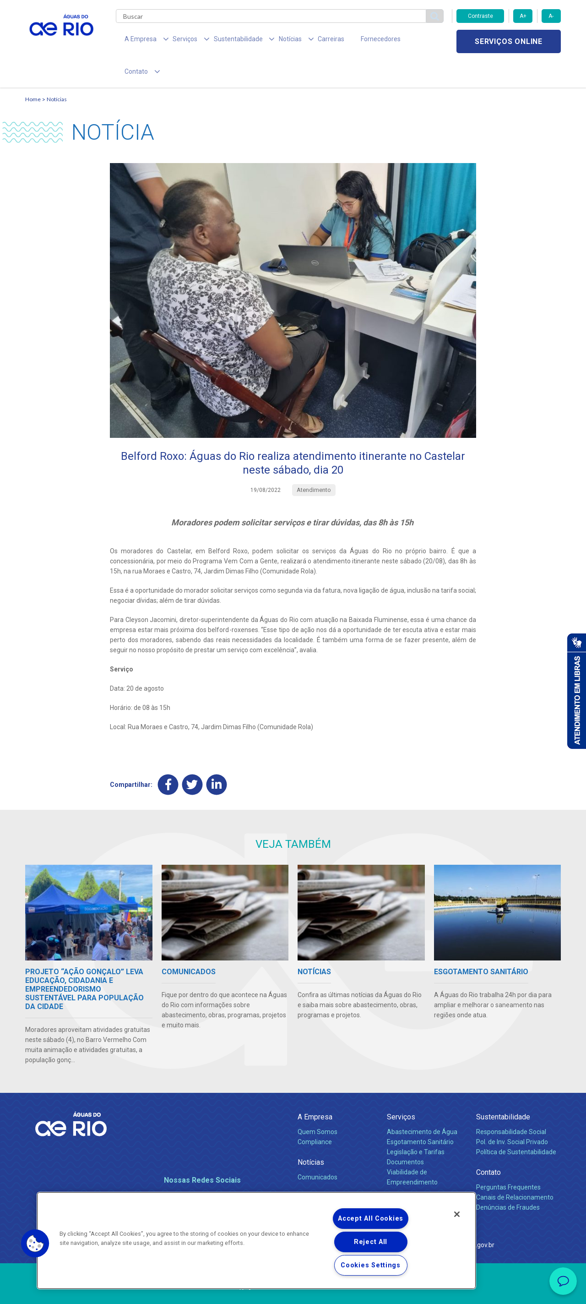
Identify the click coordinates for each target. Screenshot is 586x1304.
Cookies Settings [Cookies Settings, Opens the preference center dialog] (371, 1265)
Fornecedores (347, 41)
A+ (523, 16)
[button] (35, 1243)
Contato (488, 1144)
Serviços (401, 1089)
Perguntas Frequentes (508, 1159)
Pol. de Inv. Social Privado (512, 1114)
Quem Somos (317, 1104)
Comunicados (317, 1149)
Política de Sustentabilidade (516, 1124)
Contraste (480, 16)
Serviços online (509, 41)
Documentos (405, 1134)
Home (33, 71)
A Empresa (315, 1089)
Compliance (315, 1114)
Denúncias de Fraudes (508, 1179)
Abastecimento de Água (422, 1104)
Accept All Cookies (370, 1218)
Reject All (370, 1242)
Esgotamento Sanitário (420, 1114)
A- (550, 16)
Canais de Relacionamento (514, 1169)
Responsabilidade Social (511, 1104)
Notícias (57, 71)
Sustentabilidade (503, 1089)
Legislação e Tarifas (416, 1124)
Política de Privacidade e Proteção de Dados (293, 1290)
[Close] (457, 1214)
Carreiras (303, 41)
